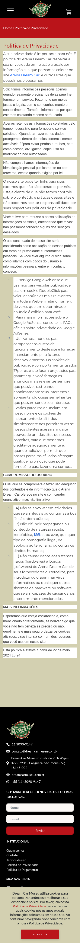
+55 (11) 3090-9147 (26, 781)
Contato (12, 855)
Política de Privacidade (31, 28)
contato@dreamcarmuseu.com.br (35, 751)
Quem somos (15, 850)
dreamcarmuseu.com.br (28, 775)
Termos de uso (16, 860)
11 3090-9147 (22, 744)
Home (7, 28)
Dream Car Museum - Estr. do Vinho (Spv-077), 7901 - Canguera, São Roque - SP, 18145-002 (39, 763)
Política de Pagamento (22, 870)
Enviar (40, 830)
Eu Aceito (40, 934)
